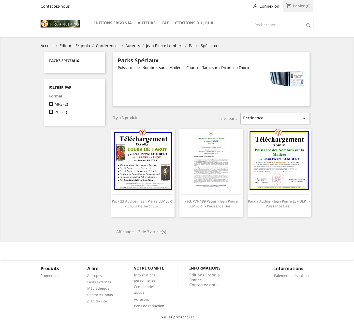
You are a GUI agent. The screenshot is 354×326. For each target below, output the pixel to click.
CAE (165, 23)
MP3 (61, 104)
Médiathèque (98, 288)
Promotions (50, 275)
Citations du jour (194, 23)
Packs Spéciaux (64, 60)
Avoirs (139, 293)
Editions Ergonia (112, 23)
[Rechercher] (282, 25)
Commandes (144, 286)
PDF (61, 111)
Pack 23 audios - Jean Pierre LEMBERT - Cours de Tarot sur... (143, 203)
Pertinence (275, 118)
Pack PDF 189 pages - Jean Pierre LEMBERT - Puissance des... (211, 203)
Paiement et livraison (291, 275)
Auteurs (147, 23)
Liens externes (99, 282)
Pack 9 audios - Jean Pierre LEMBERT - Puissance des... (279, 203)
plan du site (97, 301)
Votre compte (149, 268)
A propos (94, 275)
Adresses (141, 299)
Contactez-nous (55, 6)
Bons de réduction (149, 305)
